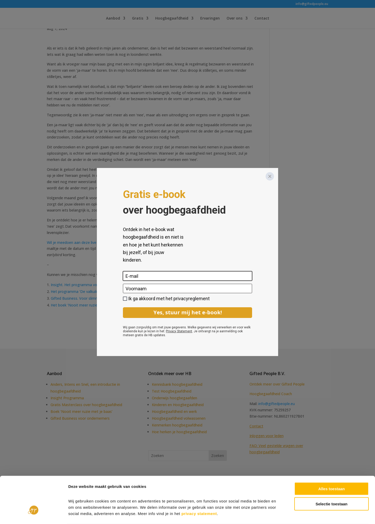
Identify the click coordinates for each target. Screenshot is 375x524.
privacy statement (199, 492)
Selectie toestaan (332, 483)
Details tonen (281, 513)
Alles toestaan (331, 468)
